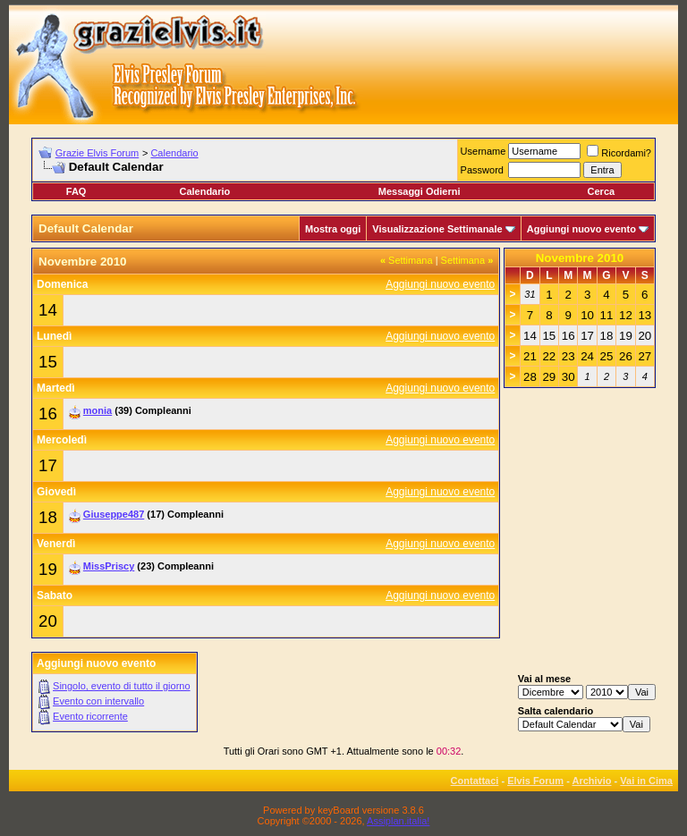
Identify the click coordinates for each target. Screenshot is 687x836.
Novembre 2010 (580, 258)
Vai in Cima (646, 780)
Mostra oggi (332, 229)
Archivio (592, 780)
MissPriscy (108, 566)
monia (97, 410)
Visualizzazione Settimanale (437, 229)
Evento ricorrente (90, 716)
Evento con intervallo (98, 701)
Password (482, 170)
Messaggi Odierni (419, 191)
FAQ (76, 191)
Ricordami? (619, 153)
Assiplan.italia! (398, 820)
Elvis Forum (535, 780)
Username (483, 151)
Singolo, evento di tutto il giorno (122, 685)
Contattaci (475, 780)
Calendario (174, 153)
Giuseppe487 (113, 514)
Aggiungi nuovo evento (581, 229)
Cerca (601, 191)
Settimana (406, 260)
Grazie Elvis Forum (97, 153)
